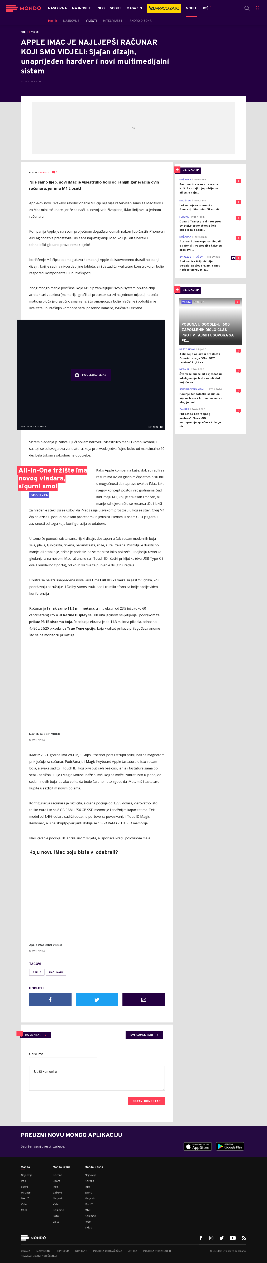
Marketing (43, 1251)
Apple (37, 972)
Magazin (26, 1193)
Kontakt (81, 1251)
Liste (56, 1222)
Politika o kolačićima (107, 1251)
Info (23, 1181)
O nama (25, 1251)
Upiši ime (36, 1054)
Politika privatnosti (157, 1251)
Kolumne (58, 1210)
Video (24, 1204)
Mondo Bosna (94, 1167)
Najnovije (27, 1175)
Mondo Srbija (62, 1167)
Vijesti (35, 32)
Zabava (57, 1193)
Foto (56, 1216)
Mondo (25, 1167)
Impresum (63, 1251)
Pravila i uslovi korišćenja (39, 1256)
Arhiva (132, 1251)
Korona (57, 1175)
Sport (24, 1187)
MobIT (24, 32)
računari (56, 972)
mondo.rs (43, 172)
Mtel (24, 1210)
